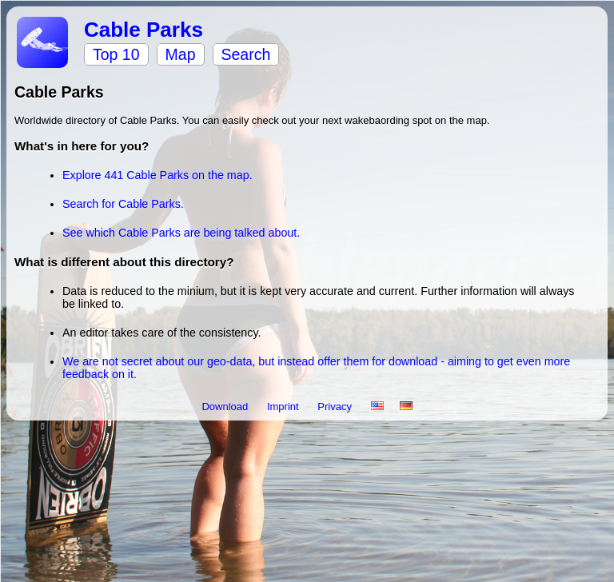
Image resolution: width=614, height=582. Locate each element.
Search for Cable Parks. (123, 203)
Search (246, 54)
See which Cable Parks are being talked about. (181, 232)
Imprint (284, 407)
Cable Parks (143, 30)
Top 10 (116, 54)
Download (225, 407)
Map (180, 54)
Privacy (335, 407)
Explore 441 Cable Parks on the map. (157, 175)
